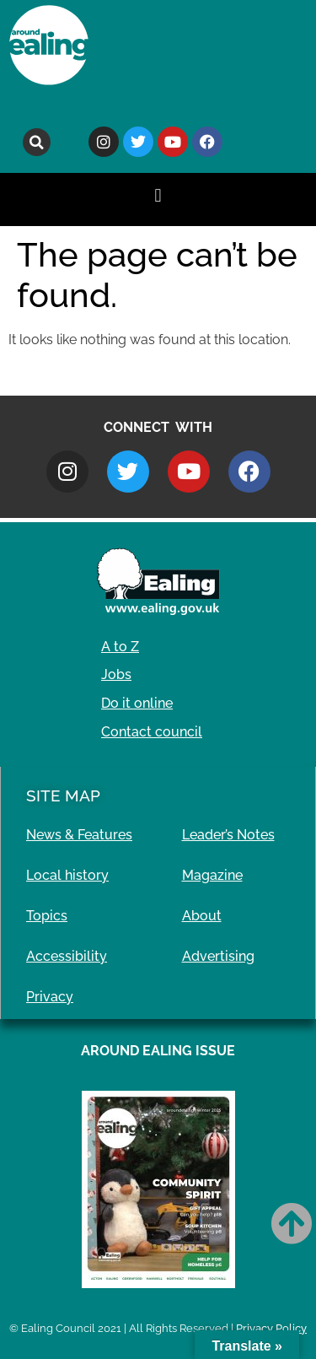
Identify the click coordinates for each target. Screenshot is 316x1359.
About (202, 916)
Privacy (49, 997)
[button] (37, 142)
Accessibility (66, 956)
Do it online (137, 703)
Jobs (116, 674)
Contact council (151, 732)
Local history (67, 875)
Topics (46, 916)
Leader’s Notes (228, 835)
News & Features (79, 835)
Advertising (218, 956)
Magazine (212, 875)
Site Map (63, 795)
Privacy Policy (271, 1328)
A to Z (120, 647)
